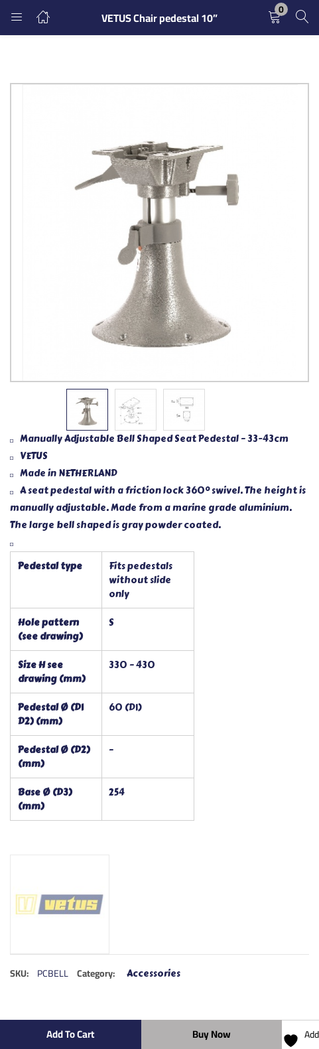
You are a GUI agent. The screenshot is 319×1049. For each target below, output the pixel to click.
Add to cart (70, 1034)
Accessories (153, 974)
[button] (275, 17)
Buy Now (211, 1034)
